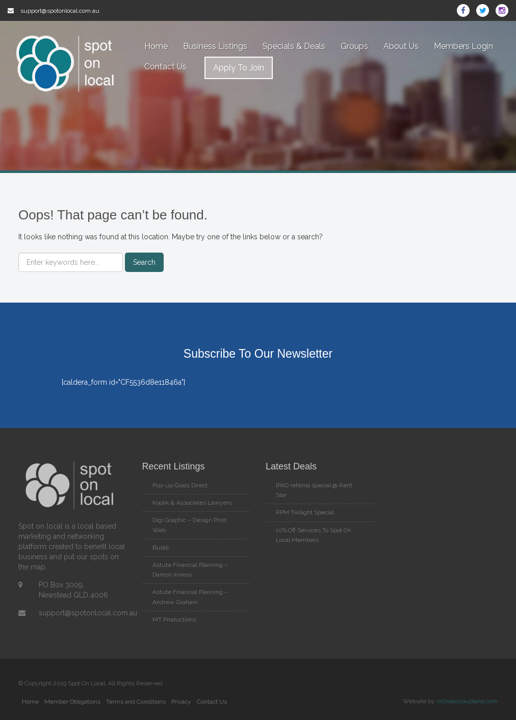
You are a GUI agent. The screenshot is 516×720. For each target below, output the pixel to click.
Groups (354, 46)
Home (156, 46)
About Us (401, 46)
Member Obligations (72, 701)
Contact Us (165, 66)
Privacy (181, 701)
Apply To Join (238, 67)
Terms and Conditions (136, 701)
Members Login (463, 46)
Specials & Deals (294, 46)
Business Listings (215, 46)
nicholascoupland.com (467, 701)
